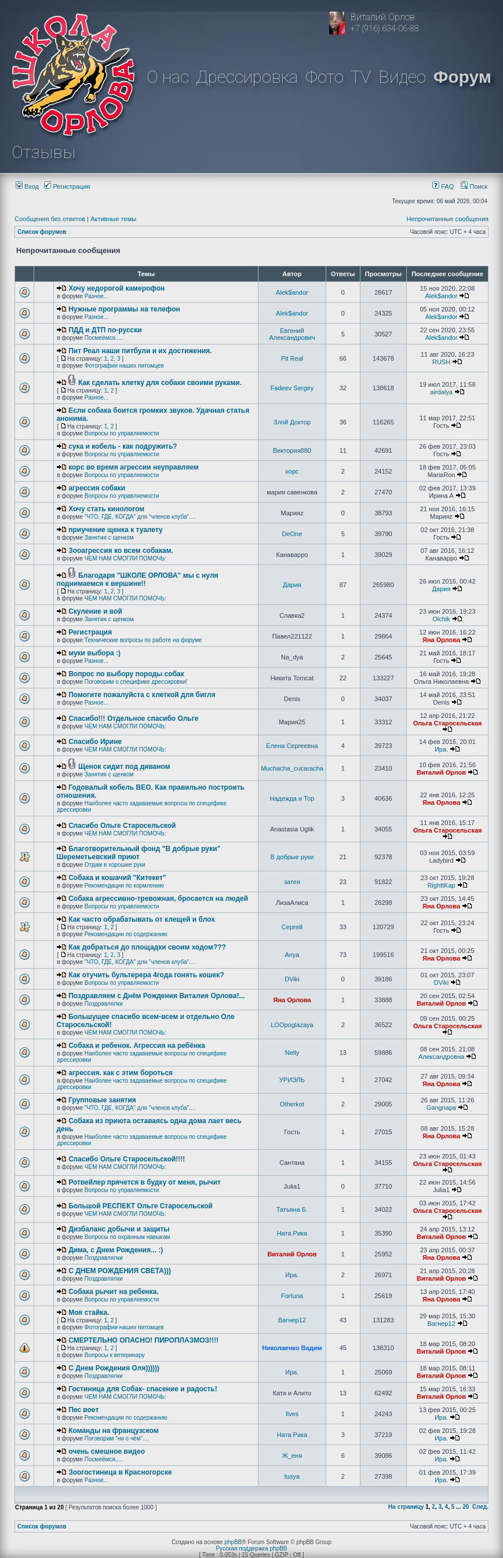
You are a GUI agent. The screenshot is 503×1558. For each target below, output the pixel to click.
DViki (292, 979)
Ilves (292, 1413)
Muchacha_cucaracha (292, 768)
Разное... (96, 296)
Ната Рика (292, 1233)
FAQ (443, 186)
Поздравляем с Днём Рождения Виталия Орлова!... (156, 996)
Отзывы (43, 152)
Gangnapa (441, 1107)
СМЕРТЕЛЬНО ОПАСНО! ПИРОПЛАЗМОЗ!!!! (143, 1340)
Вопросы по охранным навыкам (127, 1237)
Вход (27, 186)
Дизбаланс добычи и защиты (118, 1229)
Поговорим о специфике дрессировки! (136, 682)
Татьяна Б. (292, 1209)
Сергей (292, 926)
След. (480, 1507)
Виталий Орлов (441, 772)
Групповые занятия (102, 1100)
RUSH (441, 361)
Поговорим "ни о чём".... (117, 1438)
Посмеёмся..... (104, 338)
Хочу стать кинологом (106, 509)
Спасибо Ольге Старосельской (122, 826)
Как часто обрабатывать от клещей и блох (141, 919)
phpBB (233, 1542)
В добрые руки (292, 856)
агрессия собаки (96, 488)
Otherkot (292, 1104)
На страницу (406, 1507)
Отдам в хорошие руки (115, 865)
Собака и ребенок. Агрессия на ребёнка (136, 1046)
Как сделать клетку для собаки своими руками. (160, 383)
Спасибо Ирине (95, 742)
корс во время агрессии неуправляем (133, 467)
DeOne (292, 533)
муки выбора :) (94, 653)
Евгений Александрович (292, 334)
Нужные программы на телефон (124, 309)
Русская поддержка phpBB (251, 1548)
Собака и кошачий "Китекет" (117, 878)
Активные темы (113, 218)
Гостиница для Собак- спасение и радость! (142, 1389)
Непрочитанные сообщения (447, 218)
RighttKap (441, 885)
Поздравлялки (104, 1003)
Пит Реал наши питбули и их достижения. (140, 351)
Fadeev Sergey (292, 387)
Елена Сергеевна (292, 745)
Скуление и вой (95, 611)
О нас (168, 77)
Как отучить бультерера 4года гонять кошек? (146, 975)
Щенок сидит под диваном (124, 766)
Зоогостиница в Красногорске (120, 1472)
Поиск (474, 186)
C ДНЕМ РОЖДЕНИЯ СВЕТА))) (119, 1271)
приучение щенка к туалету (115, 530)
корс (292, 471)
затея (292, 881)
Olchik (441, 618)
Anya (292, 954)
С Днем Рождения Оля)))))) (113, 1368)
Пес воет (83, 1410)
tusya (292, 1476)
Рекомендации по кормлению (124, 885)
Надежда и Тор (292, 798)
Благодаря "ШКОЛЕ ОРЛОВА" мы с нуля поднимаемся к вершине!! (137, 579)
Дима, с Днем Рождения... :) (115, 1250)
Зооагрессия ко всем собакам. (120, 551)
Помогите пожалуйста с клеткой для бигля (142, 695)
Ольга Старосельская (447, 723)
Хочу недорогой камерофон (116, 288)
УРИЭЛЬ (292, 1079)
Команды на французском (113, 1431)
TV (361, 77)
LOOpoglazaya (292, 1024)
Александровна (441, 1056)
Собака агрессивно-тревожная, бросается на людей (158, 899)
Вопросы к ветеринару (115, 1355)
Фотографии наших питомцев (124, 365)
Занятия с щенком (109, 537)
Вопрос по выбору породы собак (126, 674)
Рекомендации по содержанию (126, 934)
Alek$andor (292, 292)
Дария (292, 584)
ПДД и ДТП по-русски (104, 330)
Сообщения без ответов (49, 218)
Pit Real (292, 358)
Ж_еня (292, 1455)
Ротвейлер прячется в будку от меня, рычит (144, 1182)
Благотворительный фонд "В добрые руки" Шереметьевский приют (138, 853)
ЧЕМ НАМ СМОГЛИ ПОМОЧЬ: (125, 558)
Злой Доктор (292, 422)
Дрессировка (247, 77)
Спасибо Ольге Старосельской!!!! (126, 1159)
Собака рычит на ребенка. (113, 1292)
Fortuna (292, 1295)
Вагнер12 (292, 1320)
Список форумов (42, 232)
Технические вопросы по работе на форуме (143, 640)
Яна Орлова (441, 639)
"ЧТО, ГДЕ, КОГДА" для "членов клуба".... (140, 517)
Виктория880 (292, 450)
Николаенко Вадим (292, 1347)
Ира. (441, 749)
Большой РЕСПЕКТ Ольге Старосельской (140, 1206)
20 (465, 1507)
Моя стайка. (88, 1312)
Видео (402, 77)
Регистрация (67, 186)
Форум (462, 76)
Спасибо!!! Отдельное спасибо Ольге (133, 718)
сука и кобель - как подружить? (122, 446)
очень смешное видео (106, 1451)
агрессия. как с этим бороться (120, 1073)
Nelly (292, 1052)
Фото (324, 77)
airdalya (441, 391)
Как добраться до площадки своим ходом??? (147, 947)
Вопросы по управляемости (122, 433)
